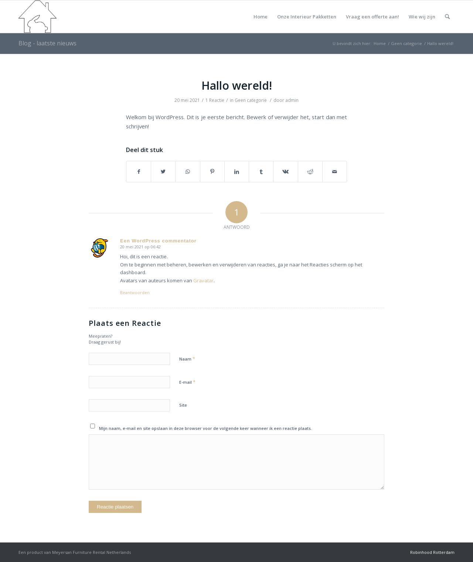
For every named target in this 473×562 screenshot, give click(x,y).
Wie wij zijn (422, 16)
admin (292, 100)
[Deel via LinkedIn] (237, 171)
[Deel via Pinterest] (212, 171)
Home (260, 16)
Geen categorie (251, 100)
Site (183, 405)
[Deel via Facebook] (138, 171)
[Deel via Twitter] (163, 171)
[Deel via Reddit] (310, 171)
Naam (187, 358)
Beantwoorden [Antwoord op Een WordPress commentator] (135, 292)
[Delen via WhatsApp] (188, 171)
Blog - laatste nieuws (47, 43)
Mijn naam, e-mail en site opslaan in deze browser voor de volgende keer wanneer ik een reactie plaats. (205, 428)
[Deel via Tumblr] (261, 171)
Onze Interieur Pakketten (306, 16)
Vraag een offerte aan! (372, 16)
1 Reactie (214, 100)
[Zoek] (447, 16)
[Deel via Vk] (285, 171)
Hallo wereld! (236, 85)
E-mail (187, 382)
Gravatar (203, 280)
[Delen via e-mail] (335, 171)
